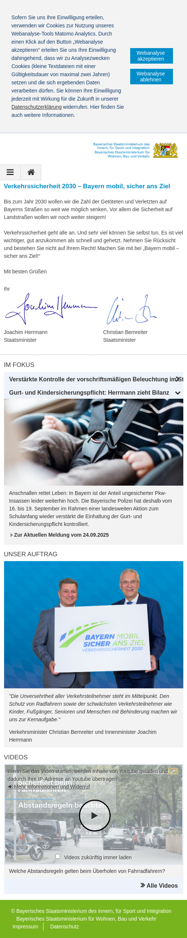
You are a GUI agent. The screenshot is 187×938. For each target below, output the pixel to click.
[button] (93, 379)
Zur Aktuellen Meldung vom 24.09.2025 (61, 535)
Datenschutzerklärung (36, 107)
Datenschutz (64, 926)
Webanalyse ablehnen (150, 76)
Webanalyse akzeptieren (150, 56)
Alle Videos (162, 886)
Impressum (25, 926)
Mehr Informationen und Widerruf (52, 787)
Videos (16, 757)
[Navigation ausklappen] (10, 172)
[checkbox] (57, 856)
